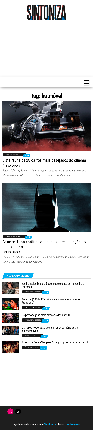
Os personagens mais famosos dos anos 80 (46, 315)
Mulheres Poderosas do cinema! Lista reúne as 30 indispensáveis (49, 329)
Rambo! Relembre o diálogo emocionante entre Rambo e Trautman (52, 285)
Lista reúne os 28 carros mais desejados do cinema (44, 160)
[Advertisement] (47, 48)
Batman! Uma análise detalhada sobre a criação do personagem (44, 244)
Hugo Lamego (13, 165)
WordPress (50, 424)
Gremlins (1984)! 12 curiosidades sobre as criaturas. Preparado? (51, 301)
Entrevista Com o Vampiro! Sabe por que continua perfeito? (54, 342)
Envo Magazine (72, 424)
